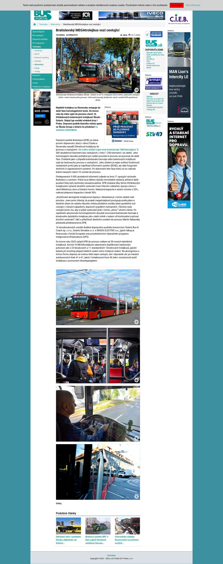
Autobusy (38, 50)
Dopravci (36, 75)
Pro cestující (38, 35)
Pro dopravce (38, 43)
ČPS (148, 61)
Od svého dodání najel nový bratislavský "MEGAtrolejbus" (107, 149)
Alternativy (55, 24)
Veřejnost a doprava (41, 86)
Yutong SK (150, 109)
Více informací (193, 5)
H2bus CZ (150, 63)
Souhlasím (176, 5)
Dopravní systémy (41, 57)
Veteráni (37, 61)
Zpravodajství (38, 31)
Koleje (36, 68)
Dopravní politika (40, 39)
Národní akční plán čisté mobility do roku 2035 (155, 55)
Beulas (149, 105)
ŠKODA (149, 97)
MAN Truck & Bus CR (155, 101)
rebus (123, 35)
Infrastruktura (38, 79)
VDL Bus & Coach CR (154, 99)
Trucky (37, 71)
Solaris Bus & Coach (154, 103)
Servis (36, 54)
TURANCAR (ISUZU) (154, 107)
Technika (43, 24)
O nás (35, 83)
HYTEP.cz (150, 59)
